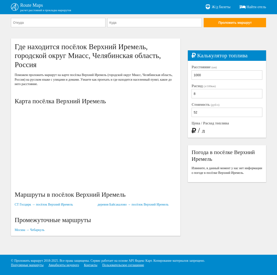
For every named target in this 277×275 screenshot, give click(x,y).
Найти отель (253, 7)
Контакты (90, 265)
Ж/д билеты (217, 7)
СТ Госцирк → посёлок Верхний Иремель (44, 204)
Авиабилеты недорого (63, 265)
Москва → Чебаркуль (29, 230)
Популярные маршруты (27, 265)
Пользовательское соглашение (123, 265)
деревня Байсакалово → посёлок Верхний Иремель (133, 204)
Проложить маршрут (235, 22)
